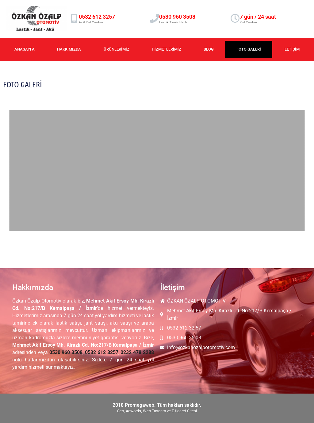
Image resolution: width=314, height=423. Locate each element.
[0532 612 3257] (74, 18)
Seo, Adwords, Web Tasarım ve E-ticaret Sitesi (157, 411)
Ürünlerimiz (116, 49)
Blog (209, 49)
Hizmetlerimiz (166, 49)
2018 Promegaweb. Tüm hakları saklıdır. (157, 405)
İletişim (291, 49)
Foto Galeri (248, 49)
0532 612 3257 (97, 16)
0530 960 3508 (177, 16)
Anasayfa (24, 49)
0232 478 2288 (137, 352)
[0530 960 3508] (154, 18)
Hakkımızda (69, 49)
